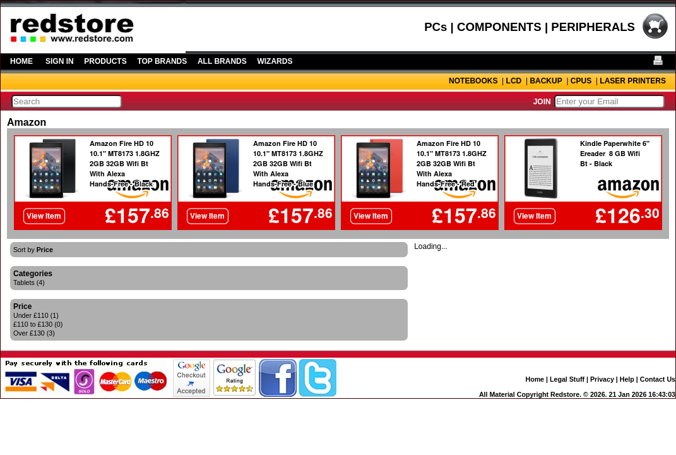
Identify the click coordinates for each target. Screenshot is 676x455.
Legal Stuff (567, 379)
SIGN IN (59, 61)
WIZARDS (274, 61)
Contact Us (657, 379)
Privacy (602, 379)
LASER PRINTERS (633, 80)
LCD (514, 80)
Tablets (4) (29, 282)
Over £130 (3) (34, 333)
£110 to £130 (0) (37, 324)
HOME (21, 61)
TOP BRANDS (162, 61)
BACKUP (546, 80)
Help (627, 379)
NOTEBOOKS (473, 80)
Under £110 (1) (36, 315)
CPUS (581, 80)
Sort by (33, 249)
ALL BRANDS (222, 61)
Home (534, 379)
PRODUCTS (105, 61)
